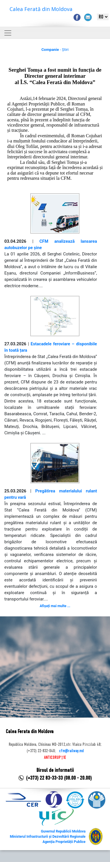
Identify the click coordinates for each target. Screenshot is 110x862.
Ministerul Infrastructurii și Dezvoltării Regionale (47, 837)
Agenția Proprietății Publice (64, 842)
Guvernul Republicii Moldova (63, 831)
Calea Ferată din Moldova (41, 8)
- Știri (55, 49)
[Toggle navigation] (8, 32)
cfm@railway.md (71, 751)
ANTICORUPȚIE (55, 758)
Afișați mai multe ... (55, 606)
